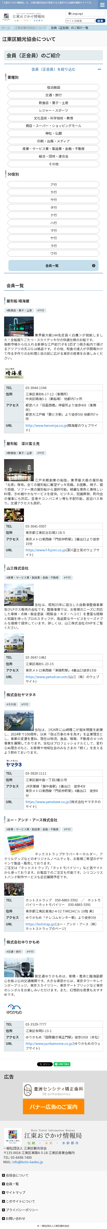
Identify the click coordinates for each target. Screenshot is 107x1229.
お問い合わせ (13, 1218)
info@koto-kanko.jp (27, 1161)
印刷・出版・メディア (53, 140)
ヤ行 (53, 237)
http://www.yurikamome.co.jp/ (49, 1043)
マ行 (53, 230)
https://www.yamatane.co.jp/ (48, 801)
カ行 (53, 192)
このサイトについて (18, 1201)
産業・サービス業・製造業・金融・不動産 (54, 148)
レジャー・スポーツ (53, 110)
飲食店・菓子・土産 (53, 102)
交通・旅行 (53, 94)
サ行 (53, 199)
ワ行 (53, 253)
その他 (54, 163)
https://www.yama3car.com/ (47, 676)
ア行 (53, 184)
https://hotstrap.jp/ (40, 923)
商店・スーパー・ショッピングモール (53, 125)
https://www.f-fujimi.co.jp (45, 549)
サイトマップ (13, 1192)
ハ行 (53, 222)
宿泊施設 (53, 87)
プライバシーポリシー (20, 1209)
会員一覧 (70, 265)
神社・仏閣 (53, 133)
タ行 (53, 207)
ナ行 (53, 214)
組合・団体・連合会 (53, 156)
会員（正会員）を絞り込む (54, 69)
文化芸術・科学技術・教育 (53, 118)
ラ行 (53, 245)
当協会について (15, 1175)
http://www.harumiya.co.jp (46, 425)
